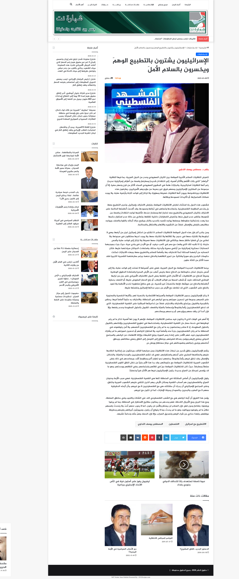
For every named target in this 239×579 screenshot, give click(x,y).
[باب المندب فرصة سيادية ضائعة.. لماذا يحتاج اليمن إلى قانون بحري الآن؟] (78, 196)
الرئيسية (193, 48)
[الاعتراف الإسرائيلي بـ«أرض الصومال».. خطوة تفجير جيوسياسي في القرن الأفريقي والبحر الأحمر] (78, 280)
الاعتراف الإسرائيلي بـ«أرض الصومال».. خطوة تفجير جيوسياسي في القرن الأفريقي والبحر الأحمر (55, 280)
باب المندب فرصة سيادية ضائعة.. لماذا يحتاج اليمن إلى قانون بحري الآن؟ (56, 195)
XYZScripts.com (133, 577)
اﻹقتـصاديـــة (137, 4)
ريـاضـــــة (105, 4)
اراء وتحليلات (180, 48)
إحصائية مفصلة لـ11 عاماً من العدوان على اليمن (55, 250)
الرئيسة (176, 4)
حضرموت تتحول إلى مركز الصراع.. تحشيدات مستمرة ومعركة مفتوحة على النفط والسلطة (55, 298)
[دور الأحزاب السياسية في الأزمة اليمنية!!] (109, 525)
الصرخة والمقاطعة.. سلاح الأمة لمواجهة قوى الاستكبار (55, 154)
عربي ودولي (151, 4)
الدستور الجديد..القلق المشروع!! (183, 549)
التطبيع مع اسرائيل (184, 424)
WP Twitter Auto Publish (108, 577)
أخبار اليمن (165, 4)
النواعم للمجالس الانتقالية (149, 538)
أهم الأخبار (68, 4)
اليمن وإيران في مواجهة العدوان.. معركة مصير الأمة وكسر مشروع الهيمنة (56, 168)
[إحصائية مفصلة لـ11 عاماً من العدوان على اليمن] (78, 252)
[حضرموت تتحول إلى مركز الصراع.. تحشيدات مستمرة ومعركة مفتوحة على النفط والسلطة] (78, 297)
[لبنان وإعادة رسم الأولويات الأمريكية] (78, 211)
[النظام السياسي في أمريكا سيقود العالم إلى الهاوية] (78, 225)
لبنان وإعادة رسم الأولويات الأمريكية (56, 208)
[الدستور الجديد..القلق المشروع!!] (182, 525)
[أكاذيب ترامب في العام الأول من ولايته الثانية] (78, 266)
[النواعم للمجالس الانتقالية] (145, 519)
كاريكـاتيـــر (81, 4)
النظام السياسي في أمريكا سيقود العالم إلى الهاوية (55, 222)
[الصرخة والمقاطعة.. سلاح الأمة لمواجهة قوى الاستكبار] (78, 156)
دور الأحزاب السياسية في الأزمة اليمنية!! (111, 550)
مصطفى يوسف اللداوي (138, 424)
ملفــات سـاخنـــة (121, 4)
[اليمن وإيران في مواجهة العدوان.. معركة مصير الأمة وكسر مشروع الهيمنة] (78, 176)
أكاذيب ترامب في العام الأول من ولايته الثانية (55, 263)
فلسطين (162, 424)
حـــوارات (93, 4)
